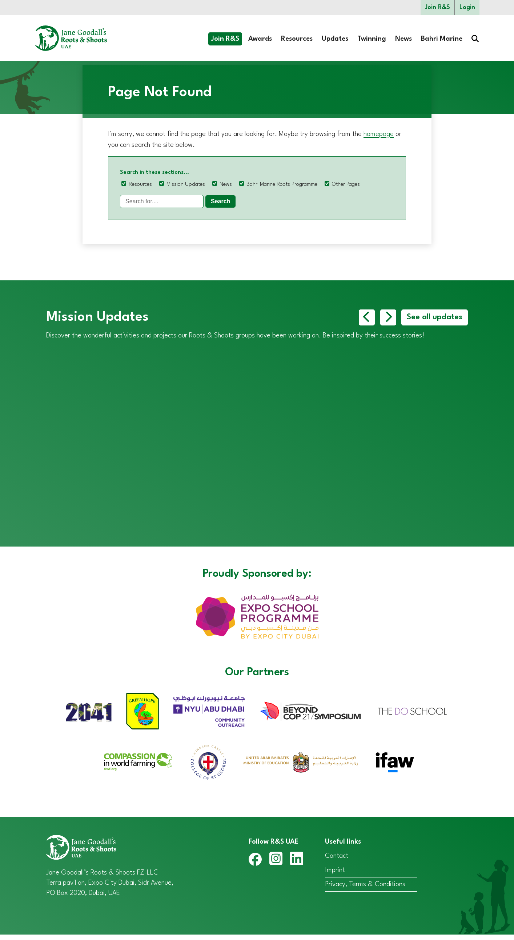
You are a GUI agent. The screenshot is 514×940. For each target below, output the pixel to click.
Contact (336, 861)
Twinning (371, 39)
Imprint (335, 875)
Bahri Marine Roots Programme (281, 184)
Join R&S (437, 7)
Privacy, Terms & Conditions (365, 889)
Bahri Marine (441, 39)
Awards (260, 39)
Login (467, 7)
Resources (297, 39)
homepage (379, 134)
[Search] (162, 201)
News (403, 39)
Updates (335, 39)
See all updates (434, 317)
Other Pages (346, 184)
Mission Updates (185, 184)
